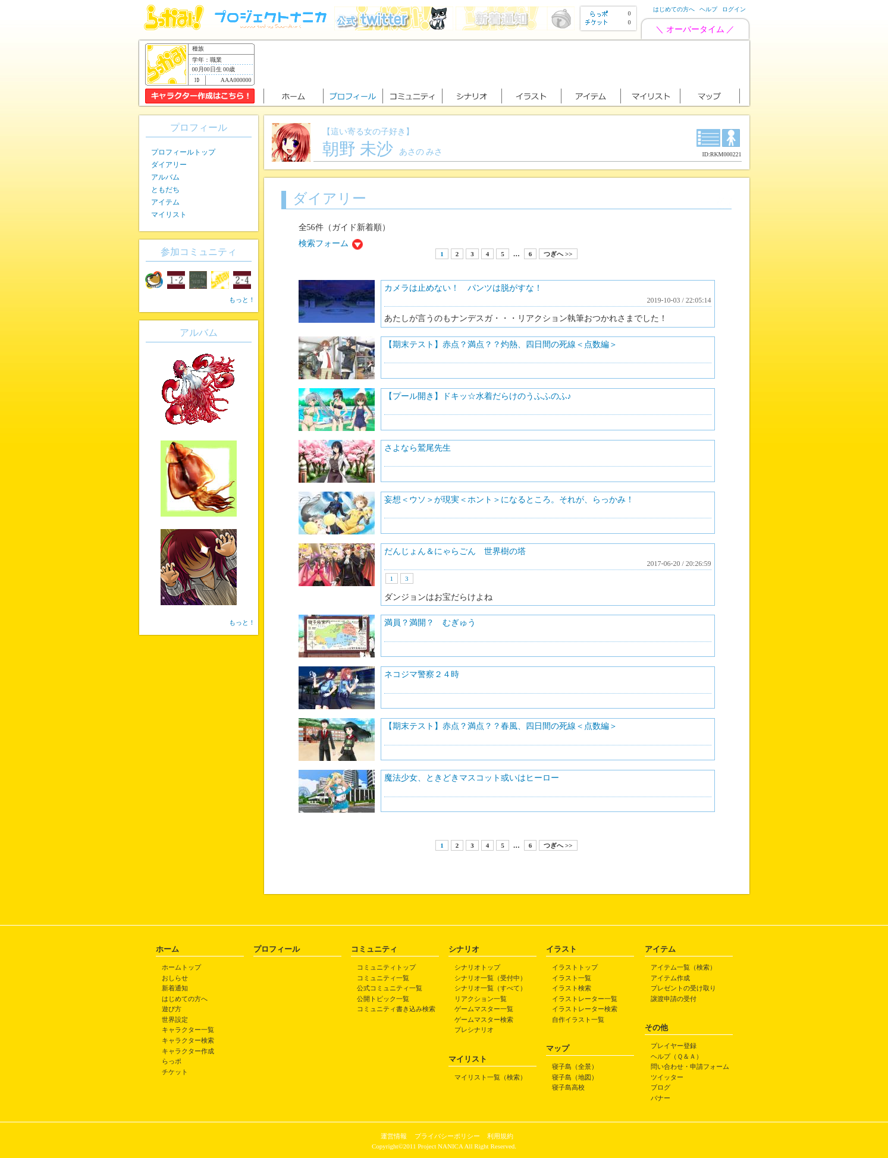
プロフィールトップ (183, 152)
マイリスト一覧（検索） (490, 1077)
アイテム (165, 202)
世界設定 (175, 1019)
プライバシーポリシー (447, 1136)
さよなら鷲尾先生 (417, 447)
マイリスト (169, 214)
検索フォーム (324, 243)
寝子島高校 (568, 1087)
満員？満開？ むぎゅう (430, 622)
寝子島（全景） (575, 1066)
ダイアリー (169, 165)
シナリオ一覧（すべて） (490, 988)
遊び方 (171, 1008)
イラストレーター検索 (584, 1008)
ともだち (165, 189)
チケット (175, 1071)
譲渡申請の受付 (673, 998)
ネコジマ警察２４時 (421, 674)
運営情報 (394, 1136)
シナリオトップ (477, 967)
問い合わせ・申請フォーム (690, 1066)
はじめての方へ (674, 9)
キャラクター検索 (188, 1040)
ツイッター (667, 1077)
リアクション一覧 (480, 998)
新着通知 (175, 988)
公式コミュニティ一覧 (389, 988)
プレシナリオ (474, 1029)
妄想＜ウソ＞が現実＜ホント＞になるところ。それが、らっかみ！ (509, 499)
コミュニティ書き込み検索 (396, 1008)
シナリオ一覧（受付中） (490, 977)
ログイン (734, 9)
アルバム (165, 177)
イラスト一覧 (571, 977)
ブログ (660, 1087)
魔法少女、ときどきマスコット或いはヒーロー (471, 777)
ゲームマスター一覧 (483, 1008)
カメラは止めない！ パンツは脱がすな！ (463, 288)
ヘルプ (708, 9)
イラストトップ (575, 967)
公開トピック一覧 (383, 998)
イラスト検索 (571, 988)
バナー (660, 1098)
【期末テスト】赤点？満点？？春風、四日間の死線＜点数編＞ (500, 726)
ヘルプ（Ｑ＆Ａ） (676, 1056)
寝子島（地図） (575, 1077)
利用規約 (500, 1136)
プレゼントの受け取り (683, 988)
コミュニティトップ (386, 967)
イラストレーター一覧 (584, 998)
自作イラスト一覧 (578, 1019)
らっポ (171, 1061)
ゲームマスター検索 (483, 1019)
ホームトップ (181, 967)
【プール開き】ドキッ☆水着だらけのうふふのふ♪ (478, 396)
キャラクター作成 (188, 1051)
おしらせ (175, 977)
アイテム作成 (670, 977)
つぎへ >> (558, 253)
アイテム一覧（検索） (683, 967)
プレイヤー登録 (673, 1045)
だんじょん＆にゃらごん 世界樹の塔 (455, 551)
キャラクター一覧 (188, 1029)
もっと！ (242, 299)
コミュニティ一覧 (383, 977)
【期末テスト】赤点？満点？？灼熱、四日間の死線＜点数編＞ (500, 344)
